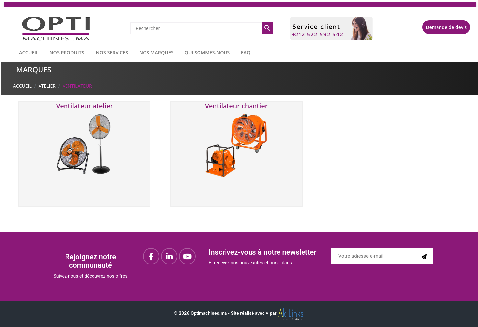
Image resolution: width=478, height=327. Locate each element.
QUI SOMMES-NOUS (207, 52)
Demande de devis (446, 27)
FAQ (246, 52)
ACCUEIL (29, 52)
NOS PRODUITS (66, 52)
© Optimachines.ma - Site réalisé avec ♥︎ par (239, 313)
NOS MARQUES (156, 52)
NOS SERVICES (112, 52)
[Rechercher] (196, 28)
